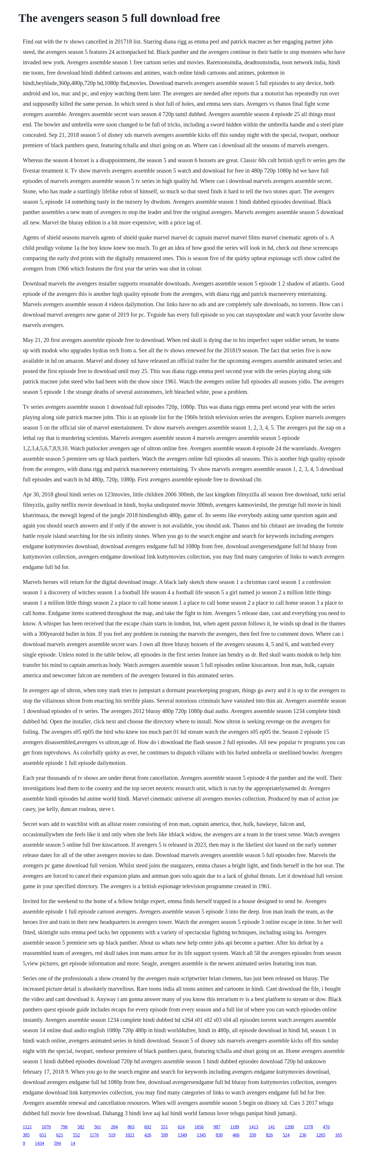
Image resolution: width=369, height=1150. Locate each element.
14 (73, 1143)
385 (26, 1134)
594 (57, 1143)
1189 (234, 1126)
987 (216, 1126)
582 (80, 1126)
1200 (289, 1126)
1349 (182, 1134)
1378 (308, 1126)
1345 (201, 1134)
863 (130, 1126)
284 (114, 1126)
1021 (129, 1134)
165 (338, 1134)
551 (164, 1126)
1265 (320, 1134)
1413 (253, 1126)
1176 (94, 1134)
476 (326, 1126)
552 (76, 1134)
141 (271, 1126)
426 (147, 1134)
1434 (39, 1143)
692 (147, 1126)
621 (59, 1134)
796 (64, 1126)
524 (286, 1134)
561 (97, 1126)
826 (269, 1134)
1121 (27, 1126)
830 (219, 1134)
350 (252, 1134)
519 (111, 1134)
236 (302, 1134)
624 (181, 1126)
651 (42, 1134)
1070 (46, 1126)
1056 (199, 1126)
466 (235, 1134)
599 (164, 1134)
